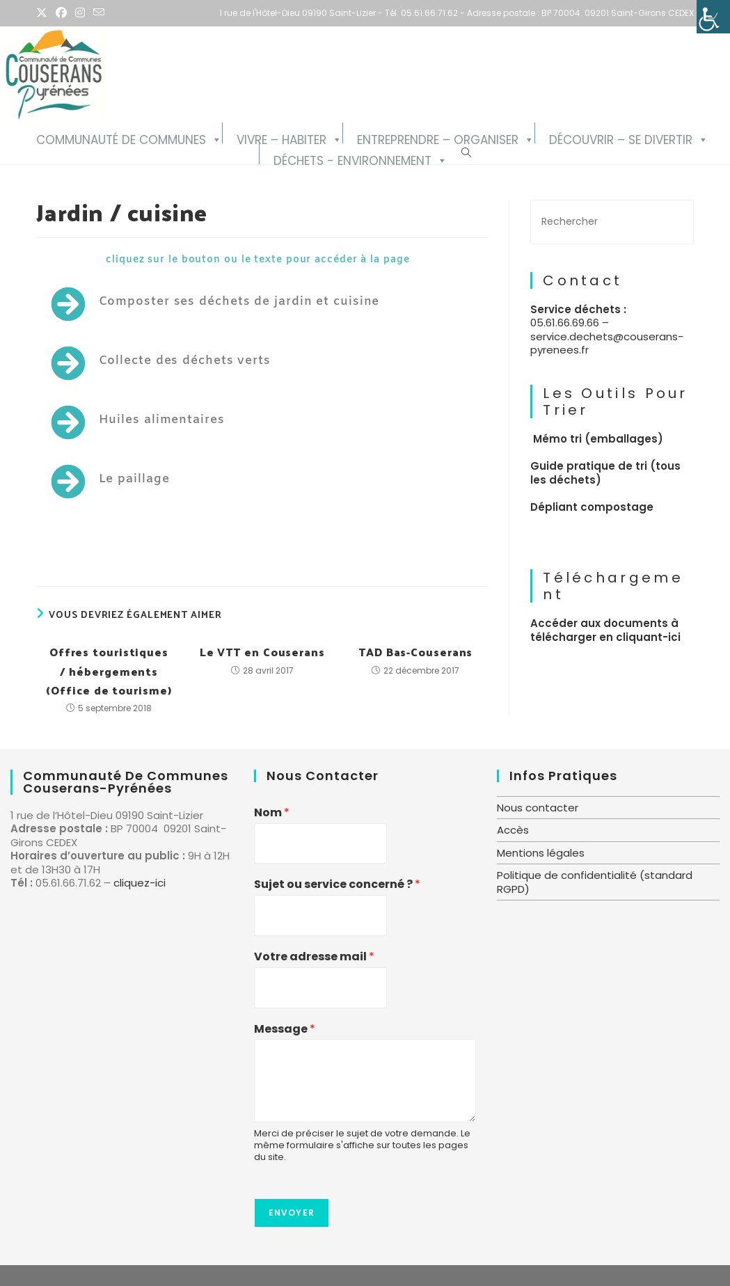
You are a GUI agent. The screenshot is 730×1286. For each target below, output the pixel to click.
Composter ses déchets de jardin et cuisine (239, 302)
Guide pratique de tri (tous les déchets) (605, 473)
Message (284, 1029)
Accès (513, 830)
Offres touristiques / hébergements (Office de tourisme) (108, 670)
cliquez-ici (139, 882)
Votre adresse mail (314, 957)
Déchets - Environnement (352, 158)
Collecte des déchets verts (185, 361)
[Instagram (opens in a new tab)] (80, 13)
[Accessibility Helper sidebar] (713, 16)
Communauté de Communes (121, 137)
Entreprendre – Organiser (437, 137)
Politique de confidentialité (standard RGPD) (594, 882)
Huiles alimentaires (162, 420)
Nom (271, 813)
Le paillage (134, 479)
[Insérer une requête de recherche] (611, 222)
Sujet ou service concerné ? (337, 885)
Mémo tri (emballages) (598, 438)
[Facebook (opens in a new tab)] (61, 13)
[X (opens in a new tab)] (43, 13)
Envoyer (292, 1212)
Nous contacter (537, 807)
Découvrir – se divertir (620, 137)
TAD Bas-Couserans (415, 651)
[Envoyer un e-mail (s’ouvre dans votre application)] (99, 13)
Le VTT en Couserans (262, 651)
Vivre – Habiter (281, 137)
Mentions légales (541, 853)
